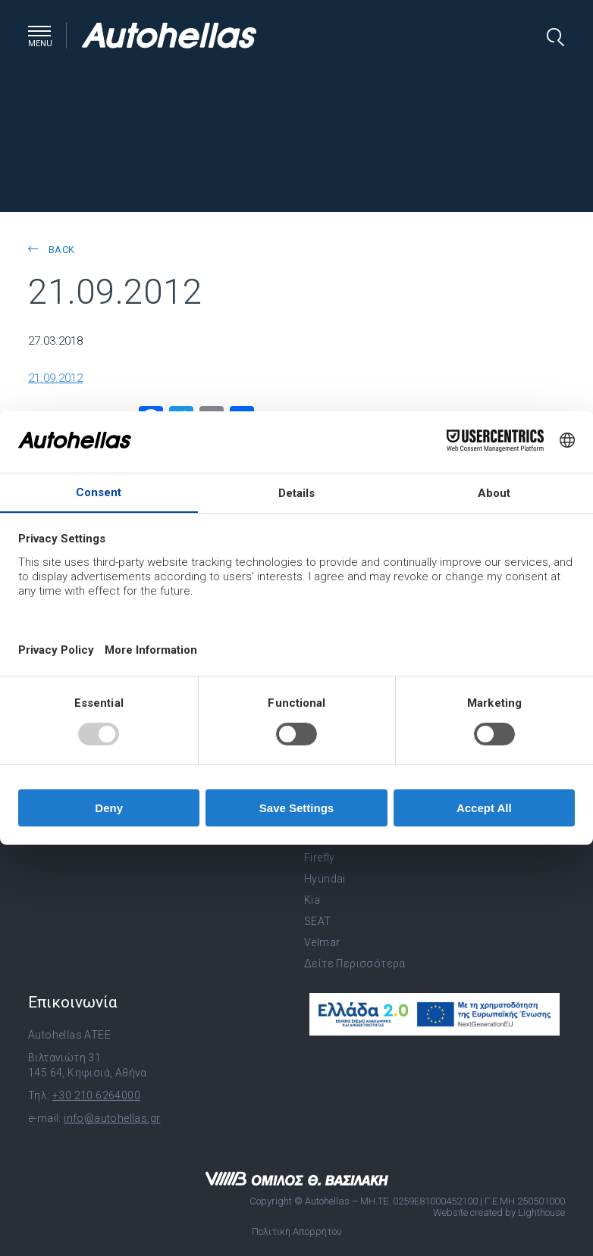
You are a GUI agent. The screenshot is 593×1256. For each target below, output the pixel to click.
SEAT (317, 921)
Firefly (319, 857)
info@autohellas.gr (112, 1118)
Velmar (322, 942)
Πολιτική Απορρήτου (297, 1231)
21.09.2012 (55, 378)
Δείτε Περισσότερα (355, 964)
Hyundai (325, 879)
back (51, 249)
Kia (312, 900)
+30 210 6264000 (96, 1095)
